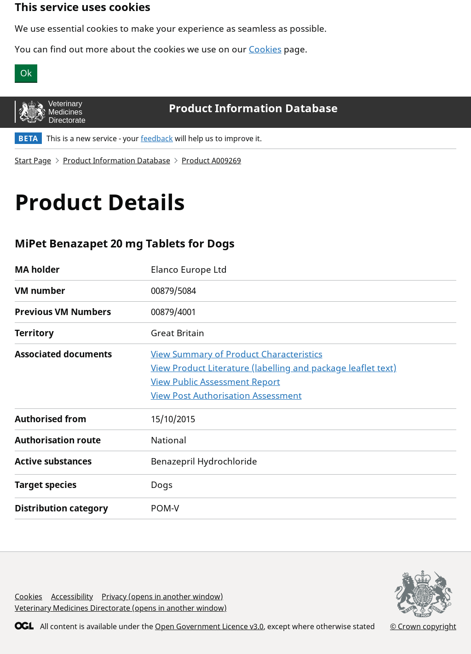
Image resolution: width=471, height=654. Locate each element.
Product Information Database (253, 108)
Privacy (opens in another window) (162, 596)
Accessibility (72, 596)
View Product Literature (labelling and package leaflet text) (273, 368)
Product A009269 (211, 160)
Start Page (33, 160)
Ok (26, 73)
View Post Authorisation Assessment (226, 396)
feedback (157, 138)
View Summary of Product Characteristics (236, 354)
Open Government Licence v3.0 (209, 626)
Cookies (265, 49)
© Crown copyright (423, 626)
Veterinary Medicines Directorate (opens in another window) (121, 608)
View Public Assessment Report (215, 382)
